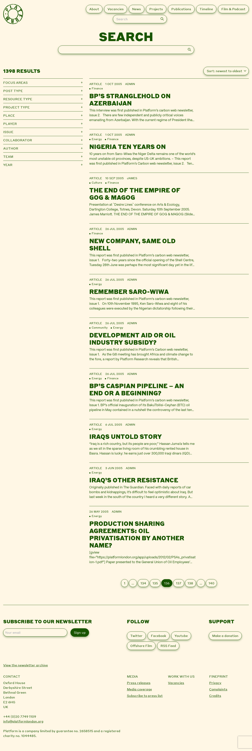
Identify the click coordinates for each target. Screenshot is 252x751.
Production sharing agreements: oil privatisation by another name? (136, 534)
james (132, 178)
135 (155, 583)
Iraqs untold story (125, 436)
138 (190, 583)
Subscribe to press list (145, 695)
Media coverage (139, 689)
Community (99, 327)
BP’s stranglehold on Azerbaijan (130, 99)
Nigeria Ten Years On (127, 146)
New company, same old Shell (132, 244)
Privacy (215, 683)
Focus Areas (15, 82)
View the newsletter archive (25, 665)
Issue (8, 132)
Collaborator (17, 140)
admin (130, 84)
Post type (13, 91)
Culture (97, 182)
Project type (16, 107)
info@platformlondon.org (23, 721)
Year (7, 165)
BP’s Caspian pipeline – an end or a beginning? (136, 389)
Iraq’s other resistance (133, 480)
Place (9, 115)
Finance (97, 88)
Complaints (218, 689)
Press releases (139, 683)
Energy (97, 139)
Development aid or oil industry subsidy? (132, 338)
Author (10, 148)
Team (8, 156)
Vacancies (176, 683)
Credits (215, 695)
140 (211, 583)
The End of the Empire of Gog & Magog (134, 193)
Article (95, 84)
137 (178, 583)
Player (10, 123)
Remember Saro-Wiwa (129, 291)
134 (143, 583)
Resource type (17, 99)
